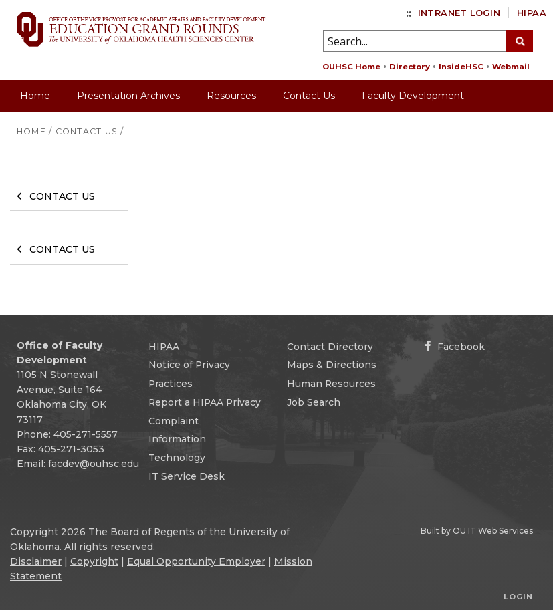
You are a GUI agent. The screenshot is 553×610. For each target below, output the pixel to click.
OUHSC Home (351, 66)
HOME (31, 131)
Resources (231, 96)
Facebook (455, 346)
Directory (409, 66)
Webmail (511, 66)
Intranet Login (459, 13)
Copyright (94, 561)
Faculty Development (413, 96)
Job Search (313, 402)
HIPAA (531, 13)
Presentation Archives (128, 96)
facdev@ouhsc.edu (93, 463)
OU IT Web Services (493, 531)
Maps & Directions (331, 364)
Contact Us (309, 96)
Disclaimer (36, 561)
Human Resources (331, 383)
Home (35, 96)
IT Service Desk (186, 476)
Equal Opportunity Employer (196, 561)
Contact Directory (330, 346)
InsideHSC (461, 66)
